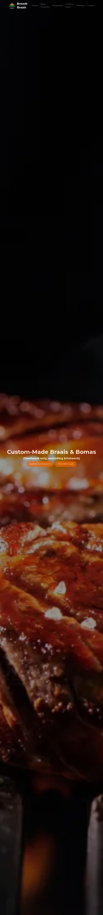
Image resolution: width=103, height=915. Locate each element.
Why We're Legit (65, 464)
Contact (90, 5)
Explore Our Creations (40, 464)
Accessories (57, 5)
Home (35, 5)
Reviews (80, 5)
